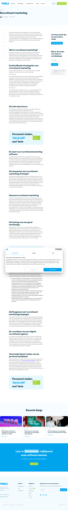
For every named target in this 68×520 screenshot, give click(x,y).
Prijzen (37, 3)
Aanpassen (34, 269)
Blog (30, 495)
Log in (53, 3)
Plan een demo (35, 137)
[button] (13, 3)
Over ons (43, 3)
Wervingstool (21, 486)
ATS (19, 488)
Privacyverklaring (19, 504)
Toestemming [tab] (15, 253)
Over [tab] (53, 253)
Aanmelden (54, 64)
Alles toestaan (52, 269)
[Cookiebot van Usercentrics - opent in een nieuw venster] (56, 249)
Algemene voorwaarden (8, 504)
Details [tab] (34, 253)
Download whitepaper (57, 43)
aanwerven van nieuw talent (28, 360)
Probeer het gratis (62, 3)
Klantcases (31, 490)
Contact (30, 497)
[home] (5, 3)
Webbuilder (20, 490)
